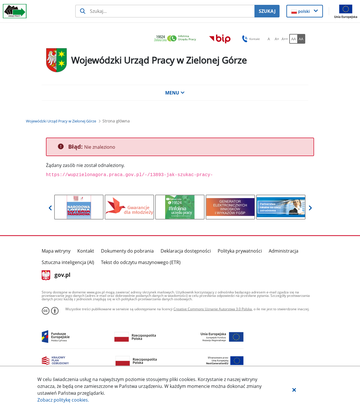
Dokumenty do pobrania (127, 251)
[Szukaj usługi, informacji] (164, 11)
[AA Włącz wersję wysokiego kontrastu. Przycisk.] (301, 39)
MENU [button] (175, 93)
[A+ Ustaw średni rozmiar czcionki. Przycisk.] (276, 38)
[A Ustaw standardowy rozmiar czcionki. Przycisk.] (268, 38)
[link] (176, 39)
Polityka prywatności (240, 251)
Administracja (283, 251)
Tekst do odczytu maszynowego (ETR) (141, 262)
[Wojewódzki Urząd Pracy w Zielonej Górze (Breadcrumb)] (61, 121)
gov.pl (56, 275)
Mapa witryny (56, 251)
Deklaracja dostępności (186, 251)
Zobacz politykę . (63, 400)
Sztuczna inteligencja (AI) (68, 262)
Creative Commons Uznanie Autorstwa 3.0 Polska (212, 309)
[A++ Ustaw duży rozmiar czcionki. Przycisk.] (284, 38)
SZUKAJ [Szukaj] (267, 11)
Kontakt (85, 251)
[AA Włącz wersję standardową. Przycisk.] (293, 39)
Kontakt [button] (250, 38)
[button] (294, 389)
